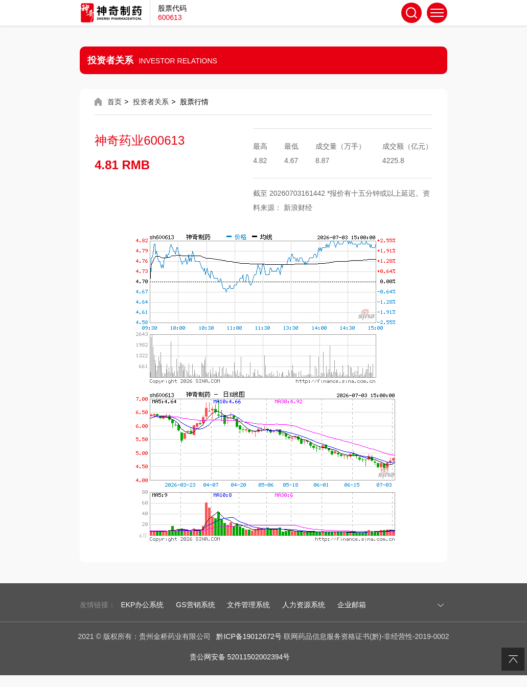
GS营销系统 (195, 605)
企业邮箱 (351, 605)
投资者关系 (151, 102)
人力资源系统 (303, 605)
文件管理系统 (248, 605)
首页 (114, 102)
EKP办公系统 (142, 605)
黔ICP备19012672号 (249, 636)
